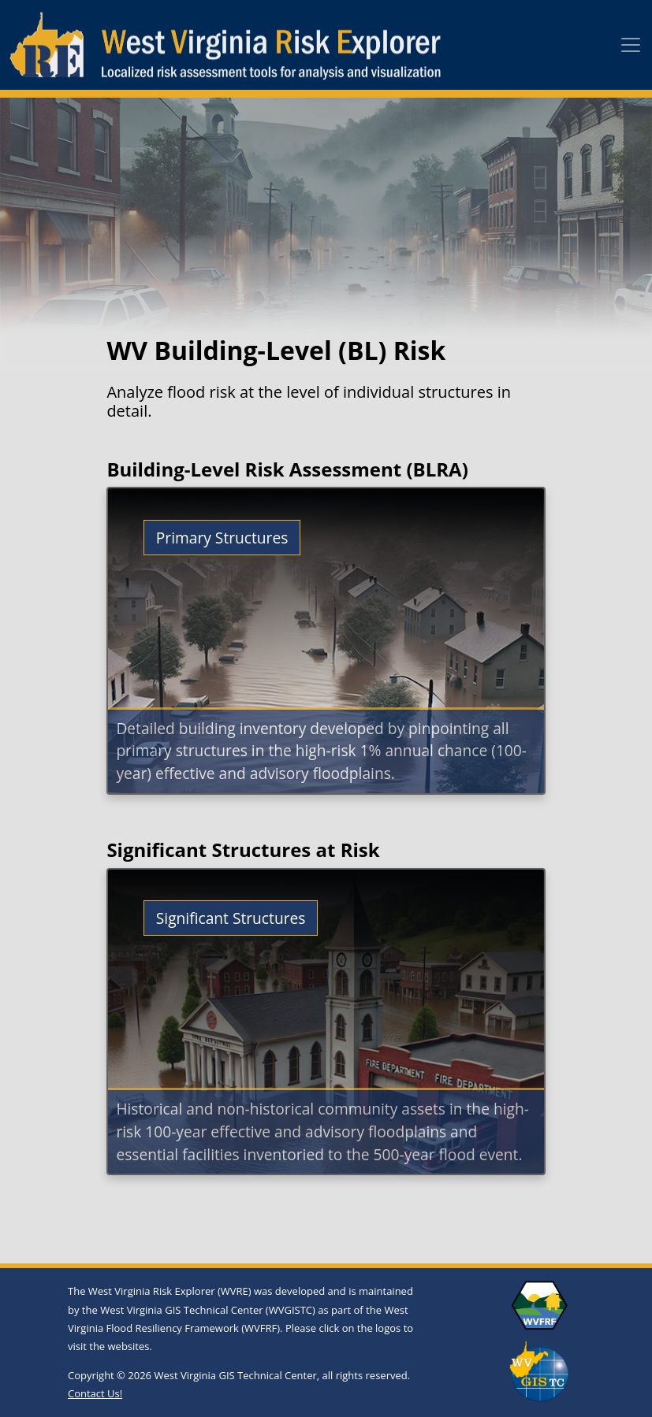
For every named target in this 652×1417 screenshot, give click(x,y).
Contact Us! (95, 1393)
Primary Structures (222, 537)
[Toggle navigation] (630, 45)
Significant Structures (231, 918)
